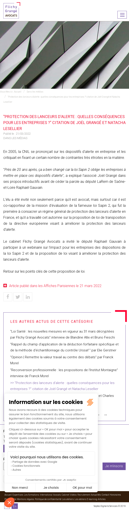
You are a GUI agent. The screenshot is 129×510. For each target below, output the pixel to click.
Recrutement (83, 495)
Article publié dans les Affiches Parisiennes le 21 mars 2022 (55, 286)
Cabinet (65, 495)
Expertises (17, 495)
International (46, 495)
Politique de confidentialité (48, 499)
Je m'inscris (114, 466)
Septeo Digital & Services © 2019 (110, 506)
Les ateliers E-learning (86, 499)
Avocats (57, 495)
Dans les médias (35, 92)
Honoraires (115, 495)
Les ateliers (68, 499)
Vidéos (73, 495)
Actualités (96, 495)
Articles (102, 499)
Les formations (31, 495)
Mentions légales (25, 499)
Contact (105, 495)
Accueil (17, 92)
